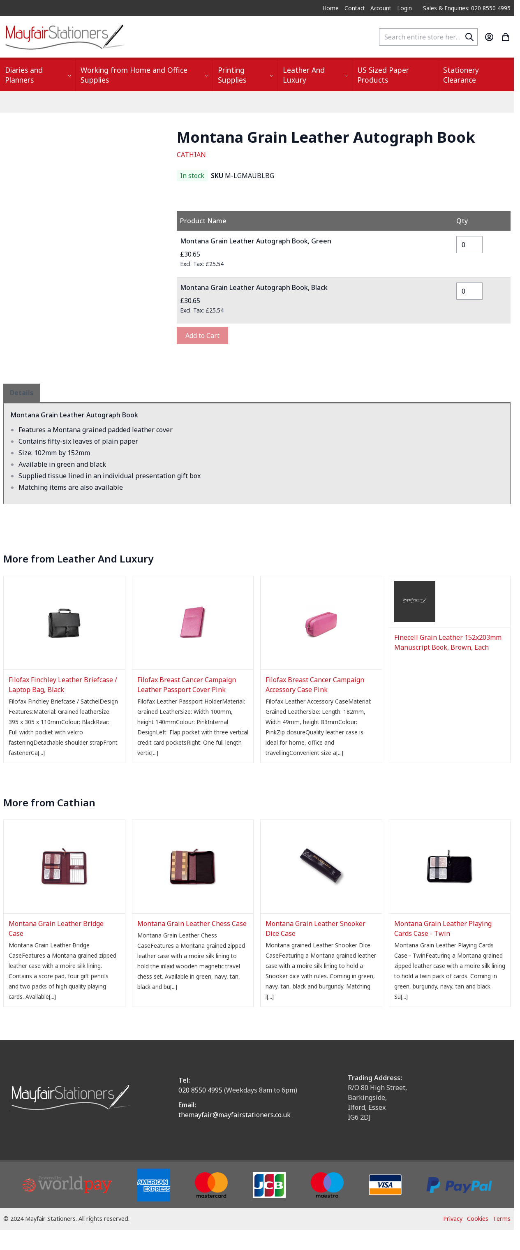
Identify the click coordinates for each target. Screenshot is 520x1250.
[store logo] (65, 37)
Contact (354, 8)
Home (330, 8)
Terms (502, 1218)
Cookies (477, 1218)
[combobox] (428, 37)
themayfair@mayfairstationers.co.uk (234, 1114)
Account (380, 8)
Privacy (452, 1218)
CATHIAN (191, 154)
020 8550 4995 (200, 1090)
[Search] (469, 37)
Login (404, 8)
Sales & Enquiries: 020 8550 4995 (467, 8)
